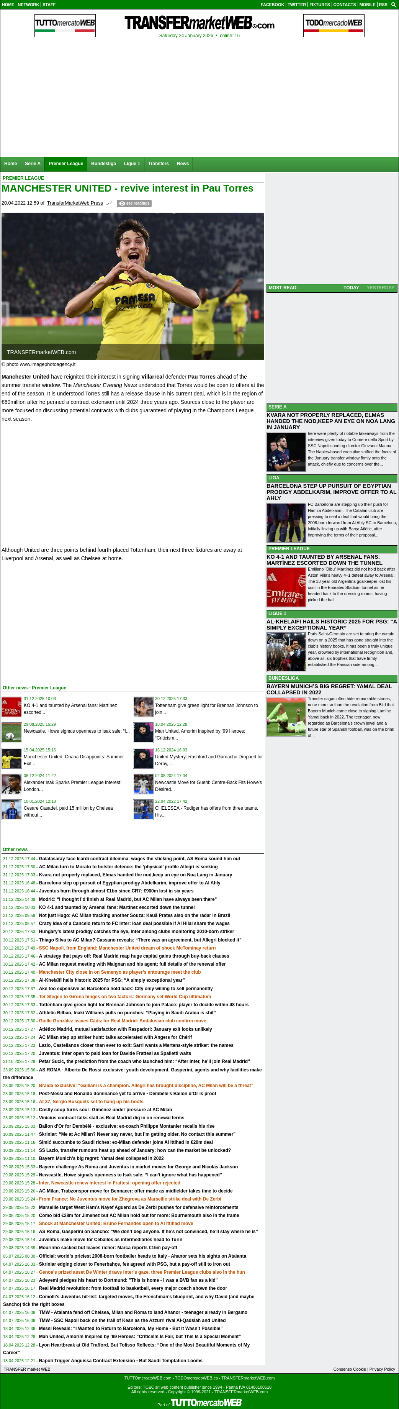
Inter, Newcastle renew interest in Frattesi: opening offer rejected (109, 1183)
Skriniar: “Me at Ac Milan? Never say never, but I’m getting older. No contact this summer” (137, 1134)
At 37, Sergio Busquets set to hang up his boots (91, 1101)
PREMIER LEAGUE (289, 548)
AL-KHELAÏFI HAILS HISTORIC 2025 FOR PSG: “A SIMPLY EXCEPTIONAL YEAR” (332, 624)
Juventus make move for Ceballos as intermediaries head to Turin (111, 1239)
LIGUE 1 (277, 613)
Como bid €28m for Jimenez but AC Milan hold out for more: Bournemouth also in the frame (139, 1215)
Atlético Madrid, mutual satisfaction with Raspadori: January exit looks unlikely (125, 1029)
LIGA (274, 478)
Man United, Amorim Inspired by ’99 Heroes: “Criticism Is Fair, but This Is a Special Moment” (140, 1336)
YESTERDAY (380, 287)
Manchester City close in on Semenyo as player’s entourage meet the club (120, 972)
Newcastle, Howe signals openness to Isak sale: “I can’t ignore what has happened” (130, 1175)
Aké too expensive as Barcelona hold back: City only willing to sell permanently (126, 988)
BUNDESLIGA (283, 678)
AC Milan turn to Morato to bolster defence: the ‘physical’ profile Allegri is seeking (128, 866)
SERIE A (277, 407)
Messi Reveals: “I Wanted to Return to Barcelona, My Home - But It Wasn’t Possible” (131, 1328)
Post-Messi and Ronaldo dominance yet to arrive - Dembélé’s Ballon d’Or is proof (127, 1093)
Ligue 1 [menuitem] (132, 163)
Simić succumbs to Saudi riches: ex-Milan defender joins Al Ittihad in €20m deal (126, 1142)
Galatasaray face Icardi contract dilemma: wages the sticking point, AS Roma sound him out (139, 858)
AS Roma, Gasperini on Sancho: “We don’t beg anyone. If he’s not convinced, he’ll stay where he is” (148, 1231)
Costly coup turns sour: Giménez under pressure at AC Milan (105, 1109)
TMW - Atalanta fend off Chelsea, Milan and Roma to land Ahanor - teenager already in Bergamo (143, 1312)
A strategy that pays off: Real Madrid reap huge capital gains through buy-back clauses (134, 956)
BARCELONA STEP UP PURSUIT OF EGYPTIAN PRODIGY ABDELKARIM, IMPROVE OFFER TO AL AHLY (332, 492)
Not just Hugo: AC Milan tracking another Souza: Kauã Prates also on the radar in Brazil (135, 915)
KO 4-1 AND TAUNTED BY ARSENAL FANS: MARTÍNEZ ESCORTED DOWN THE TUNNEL (325, 560)
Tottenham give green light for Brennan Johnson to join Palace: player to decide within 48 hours (144, 1004)
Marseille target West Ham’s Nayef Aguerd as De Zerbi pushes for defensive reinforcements (139, 1207)
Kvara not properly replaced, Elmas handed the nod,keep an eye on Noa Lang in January (135, 875)
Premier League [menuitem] (66, 163)
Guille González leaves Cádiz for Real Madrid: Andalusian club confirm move (122, 1021)
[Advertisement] (59, 622)
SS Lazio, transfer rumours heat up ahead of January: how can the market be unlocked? (135, 1150)
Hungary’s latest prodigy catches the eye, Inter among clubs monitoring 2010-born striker (136, 931)
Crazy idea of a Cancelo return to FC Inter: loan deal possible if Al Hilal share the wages (134, 923)
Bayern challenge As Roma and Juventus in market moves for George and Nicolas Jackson (138, 1167)
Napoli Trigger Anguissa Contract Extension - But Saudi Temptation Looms (121, 1360)
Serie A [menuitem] (33, 163)
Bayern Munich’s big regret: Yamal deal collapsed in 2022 (101, 1158)
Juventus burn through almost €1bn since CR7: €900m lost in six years (116, 891)
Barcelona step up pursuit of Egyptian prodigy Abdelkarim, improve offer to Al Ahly (130, 883)
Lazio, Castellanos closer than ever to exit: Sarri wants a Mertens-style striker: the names (136, 1045)
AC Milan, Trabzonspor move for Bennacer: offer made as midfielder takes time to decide (136, 1191)
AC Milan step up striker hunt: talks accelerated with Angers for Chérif (115, 1037)
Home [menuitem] (10, 163)
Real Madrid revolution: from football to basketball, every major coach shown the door (133, 1288)
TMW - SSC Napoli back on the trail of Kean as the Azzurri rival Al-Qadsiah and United (132, 1320)
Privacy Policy (382, 1369)
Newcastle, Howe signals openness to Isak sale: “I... (77, 731)
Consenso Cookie (350, 1369)
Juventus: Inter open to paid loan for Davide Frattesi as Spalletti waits (115, 1053)
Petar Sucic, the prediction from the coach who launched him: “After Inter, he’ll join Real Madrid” (144, 1061)
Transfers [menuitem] (158, 163)
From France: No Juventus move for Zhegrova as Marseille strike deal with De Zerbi (130, 1199)
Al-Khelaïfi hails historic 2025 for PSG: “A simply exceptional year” (112, 980)
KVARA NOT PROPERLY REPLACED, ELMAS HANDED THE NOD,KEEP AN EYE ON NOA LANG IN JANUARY (331, 421)
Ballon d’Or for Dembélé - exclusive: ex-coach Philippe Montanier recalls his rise (127, 1126)
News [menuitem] (183, 163)
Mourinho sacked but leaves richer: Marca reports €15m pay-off (108, 1247)
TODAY (351, 287)
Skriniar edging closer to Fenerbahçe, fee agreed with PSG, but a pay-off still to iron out (134, 1264)
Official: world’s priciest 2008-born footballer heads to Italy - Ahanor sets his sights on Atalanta (142, 1256)
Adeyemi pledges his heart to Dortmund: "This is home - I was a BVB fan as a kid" (128, 1280)
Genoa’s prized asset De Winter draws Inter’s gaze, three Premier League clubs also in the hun (142, 1272)
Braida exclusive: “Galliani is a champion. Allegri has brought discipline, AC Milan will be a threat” (146, 1085)
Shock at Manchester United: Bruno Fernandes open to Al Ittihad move (116, 1223)
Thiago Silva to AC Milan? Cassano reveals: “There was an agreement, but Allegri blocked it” (140, 940)
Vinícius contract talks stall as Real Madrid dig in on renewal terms (112, 1117)
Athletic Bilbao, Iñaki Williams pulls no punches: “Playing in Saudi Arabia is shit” (127, 1012)
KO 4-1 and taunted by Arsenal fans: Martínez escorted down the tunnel (117, 907)
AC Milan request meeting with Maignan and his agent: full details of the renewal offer (132, 964)
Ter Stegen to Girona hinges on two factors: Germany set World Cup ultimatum (125, 996)
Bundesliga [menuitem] (103, 163)
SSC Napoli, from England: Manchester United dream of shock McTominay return (127, 948)
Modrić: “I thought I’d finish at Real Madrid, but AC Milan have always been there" (128, 899)
